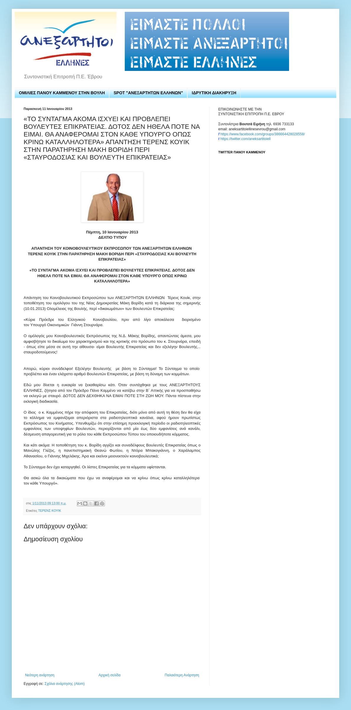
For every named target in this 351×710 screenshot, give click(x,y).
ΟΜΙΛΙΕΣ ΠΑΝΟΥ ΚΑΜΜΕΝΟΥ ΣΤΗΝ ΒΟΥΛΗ (62, 92)
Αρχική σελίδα (110, 675)
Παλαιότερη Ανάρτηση (182, 675)
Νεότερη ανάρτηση (39, 675)
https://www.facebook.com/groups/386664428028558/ (262, 134)
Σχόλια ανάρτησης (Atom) (65, 684)
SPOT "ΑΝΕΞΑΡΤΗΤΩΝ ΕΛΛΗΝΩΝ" (148, 92)
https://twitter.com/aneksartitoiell (245, 139)
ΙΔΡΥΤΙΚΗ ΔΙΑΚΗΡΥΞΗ (214, 92)
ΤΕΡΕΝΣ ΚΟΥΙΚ (49, 510)
